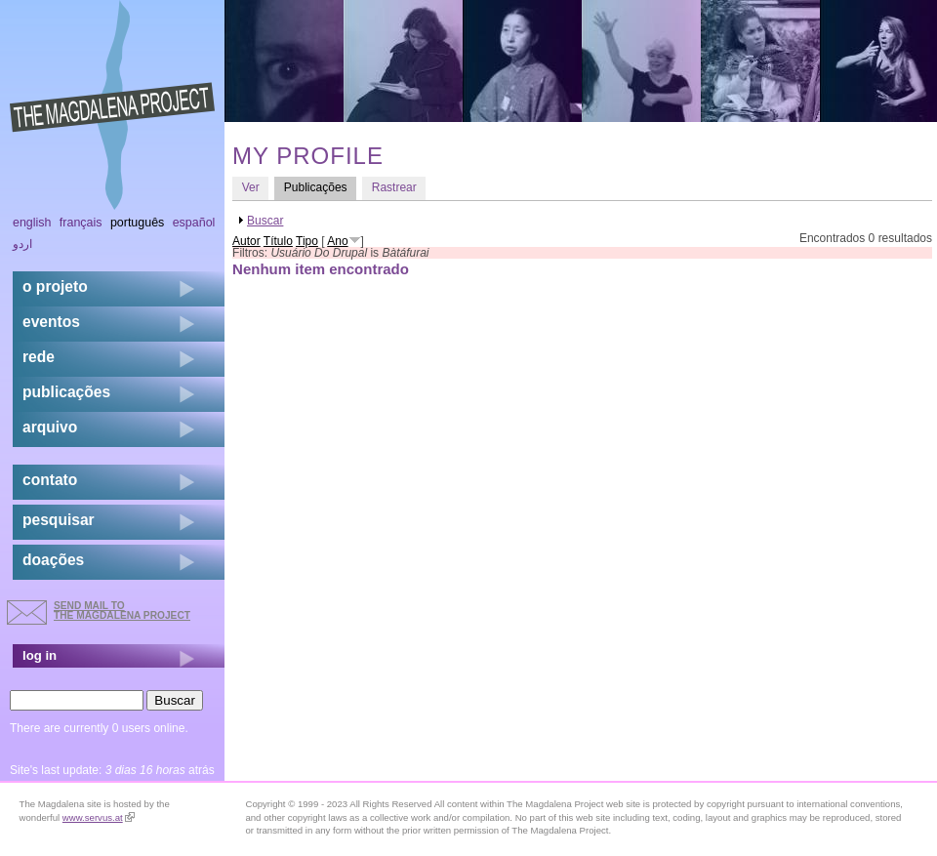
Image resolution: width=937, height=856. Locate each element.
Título (278, 241)
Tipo (307, 241)
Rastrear (394, 187)
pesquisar (58, 519)
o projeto (55, 286)
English (32, 222)
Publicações (320, 187)
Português (137, 222)
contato (49, 479)
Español (194, 222)
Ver (251, 187)
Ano (337, 241)
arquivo (49, 427)
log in (39, 655)
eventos (51, 321)
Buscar (265, 220)
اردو (22, 244)
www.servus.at (98, 817)
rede (38, 356)
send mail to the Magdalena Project (122, 610)
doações (53, 559)
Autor (246, 241)
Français (81, 222)
